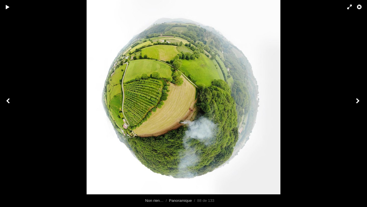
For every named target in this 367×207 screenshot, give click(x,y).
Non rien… (154, 200)
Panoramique (180, 200)
